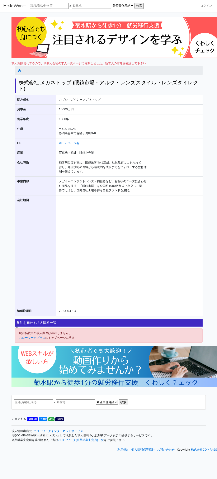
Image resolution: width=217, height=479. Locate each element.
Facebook (32, 419)
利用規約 (123, 449)
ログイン (206, 6)
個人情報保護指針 (143, 449)
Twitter (43, 419)
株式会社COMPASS (204, 449)
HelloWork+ (14, 6)
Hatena (59, 419)
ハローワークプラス (32, 338)
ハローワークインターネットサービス (58, 431)
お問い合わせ (166, 449)
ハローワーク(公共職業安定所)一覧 (81, 440)
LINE (51, 419)
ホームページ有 (69, 143)
